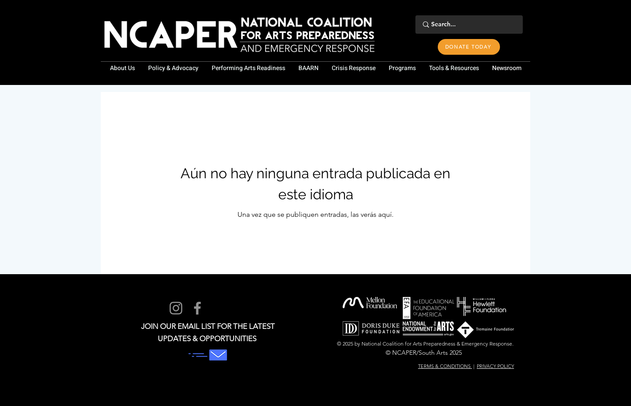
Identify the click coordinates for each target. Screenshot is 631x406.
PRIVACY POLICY (495, 366)
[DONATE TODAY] (469, 47)
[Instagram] (175, 308)
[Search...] (467, 24)
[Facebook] (197, 308)
